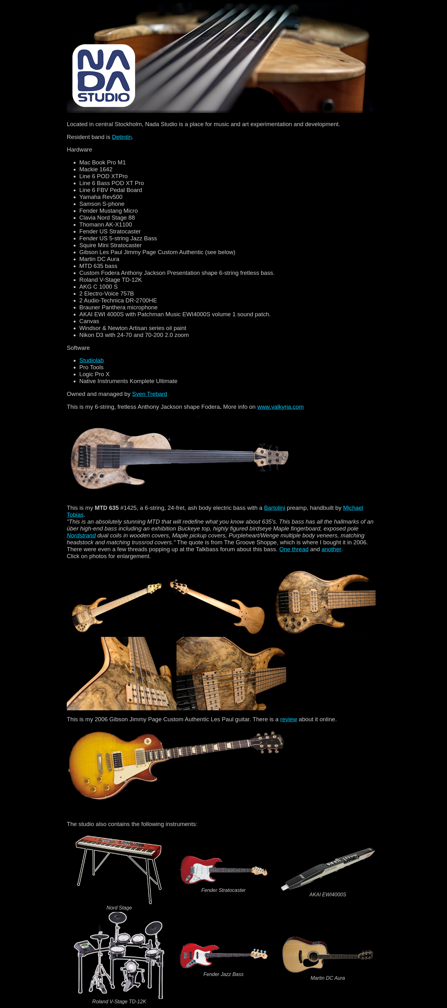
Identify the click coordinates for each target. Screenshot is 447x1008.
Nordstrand (81, 535)
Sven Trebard (149, 394)
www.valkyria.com (280, 406)
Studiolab (91, 360)
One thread (293, 549)
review (288, 719)
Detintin (122, 137)
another (331, 549)
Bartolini (274, 507)
